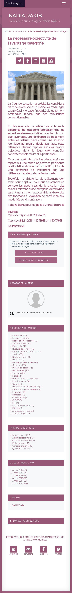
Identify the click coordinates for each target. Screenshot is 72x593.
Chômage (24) (19, 365)
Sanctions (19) (18, 373)
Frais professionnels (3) (23, 405)
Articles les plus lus (21, 413)
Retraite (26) (18, 359)
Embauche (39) (19, 346)
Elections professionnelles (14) (26, 389)
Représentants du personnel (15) (27, 386)
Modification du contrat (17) (25, 378)
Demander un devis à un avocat (38, 260)
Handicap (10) (18, 395)
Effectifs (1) (17, 408)
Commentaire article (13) (24, 440)
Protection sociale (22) (22, 368)
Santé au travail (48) (21, 343)
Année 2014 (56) (19, 473)
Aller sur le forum (41, 253)
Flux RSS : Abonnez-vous (25, 521)
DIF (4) (15, 403)
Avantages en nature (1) (23, 411)
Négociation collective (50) (25, 341)
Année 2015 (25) (19, 470)
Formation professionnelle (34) (26, 351)
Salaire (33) (17, 354)
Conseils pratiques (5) (22, 446)
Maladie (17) (17, 376)
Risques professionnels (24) (25, 362)
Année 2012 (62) (19, 478)
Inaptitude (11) (18, 392)
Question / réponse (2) (22, 448)
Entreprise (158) (19, 335)
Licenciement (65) (20, 338)
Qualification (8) (20, 397)
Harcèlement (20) (20, 370)
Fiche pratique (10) (21, 443)
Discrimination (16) (21, 381)
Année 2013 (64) (19, 475)
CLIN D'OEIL (18, 505)
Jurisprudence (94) (21, 435)
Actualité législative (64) (23, 438)
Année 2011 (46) (19, 481)
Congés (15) (17, 384)
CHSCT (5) (17, 400)
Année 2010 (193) (20, 483)
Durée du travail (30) (22, 357)
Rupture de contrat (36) (23, 349)
